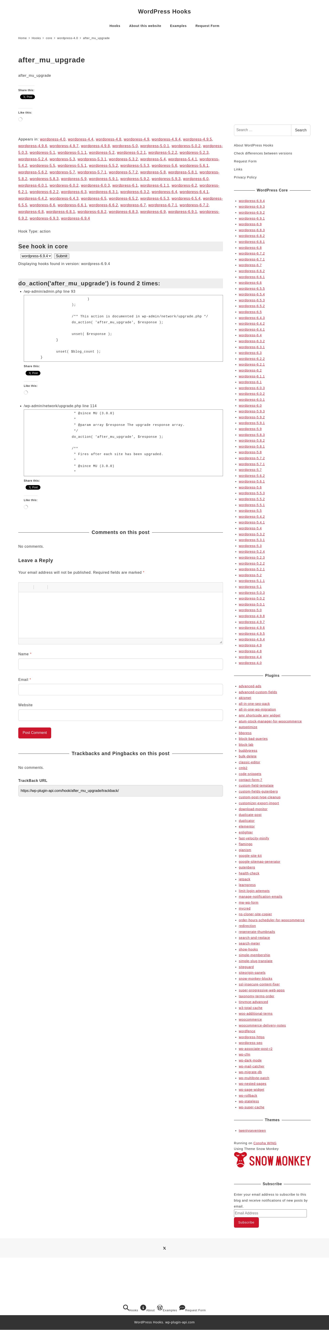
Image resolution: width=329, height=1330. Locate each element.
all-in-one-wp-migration (257, 709)
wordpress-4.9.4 (166, 139)
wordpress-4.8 (109, 139)
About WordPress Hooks (253, 145)
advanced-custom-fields (258, 692)
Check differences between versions (263, 153)
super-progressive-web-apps (262, 990)
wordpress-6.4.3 (64, 198)
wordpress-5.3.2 (123, 159)
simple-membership (254, 955)
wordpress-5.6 (164, 165)
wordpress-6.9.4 (75, 218)
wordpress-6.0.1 (32, 185)
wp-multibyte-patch (254, 1078)
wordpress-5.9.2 (134, 179)
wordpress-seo (251, 1043)
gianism (245, 850)
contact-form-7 (250, 780)
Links (238, 169)
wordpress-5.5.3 (134, 165)
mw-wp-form (248, 902)
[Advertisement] (272, 86)
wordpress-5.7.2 (123, 172)
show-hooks (248, 949)
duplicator (247, 821)
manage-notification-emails (260, 896)
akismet (245, 698)
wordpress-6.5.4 (186, 198)
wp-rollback (248, 1095)
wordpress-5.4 (153, 159)
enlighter (246, 832)
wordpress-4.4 (80, 139)
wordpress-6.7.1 (162, 205)
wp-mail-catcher (251, 1066)
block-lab (246, 744)
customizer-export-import (259, 803)
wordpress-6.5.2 (123, 198)
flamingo (245, 844)
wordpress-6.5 (93, 198)
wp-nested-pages (252, 1084)
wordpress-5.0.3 (252, 593)
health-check (249, 873)
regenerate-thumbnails (257, 932)
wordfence (247, 1031)
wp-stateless (249, 1101)
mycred (244, 908)
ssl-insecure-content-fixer (259, 984)
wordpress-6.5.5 (252, 288)
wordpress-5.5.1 (72, 165)
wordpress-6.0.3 (95, 185)
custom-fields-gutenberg (258, 791)
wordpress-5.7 (62, 172)
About (147, 1308)
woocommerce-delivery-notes (262, 1025)
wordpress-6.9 (153, 212)
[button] (23, 587)
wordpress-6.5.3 (154, 198)
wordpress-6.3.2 (134, 192)
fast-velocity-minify (254, 838)
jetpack (244, 879)
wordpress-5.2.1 (131, 152)
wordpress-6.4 (164, 192)
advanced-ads (250, 686)
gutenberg (247, 867)
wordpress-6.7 (133, 205)
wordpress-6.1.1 (154, 185)
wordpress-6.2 (184, 185)
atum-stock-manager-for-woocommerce (270, 721)
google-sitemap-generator (259, 861)
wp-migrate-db (250, 1072)
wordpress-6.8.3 (123, 212)
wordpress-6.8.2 (92, 212)
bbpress (245, 733)
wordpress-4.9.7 (64, 146)
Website (25, 705)
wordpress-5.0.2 (186, 146)
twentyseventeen (252, 1130)
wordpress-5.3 (62, 159)
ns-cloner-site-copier (255, 914)
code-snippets (250, 774)
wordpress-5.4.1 (182, 159)
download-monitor (253, 809)
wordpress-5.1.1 (72, 152)
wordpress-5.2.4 (32, 159)
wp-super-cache (251, 1107)
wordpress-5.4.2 (252, 516)
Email (24, 680)
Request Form (245, 161)
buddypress (248, 750)
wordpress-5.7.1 (92, 172)
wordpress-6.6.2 (103, 205)
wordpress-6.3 (74, 192)
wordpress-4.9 (136, 139)
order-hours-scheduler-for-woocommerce (272, 920)
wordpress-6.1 (125, 185)
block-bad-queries (253, 739)
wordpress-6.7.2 (194, 205)
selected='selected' (36, 256)
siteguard (246, 967)
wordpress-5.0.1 (154, 146)
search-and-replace (254, 938)
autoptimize (248, 727)
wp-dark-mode (250, 1060)
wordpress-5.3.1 (92, 159)
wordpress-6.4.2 (32, 198)
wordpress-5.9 (74, 179)
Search (301, 130)
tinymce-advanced (253, 1002)
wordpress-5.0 (125, 146)
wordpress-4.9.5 (197, 139)
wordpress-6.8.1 (60, 212)
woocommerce (250, 1019)
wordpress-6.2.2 (44, 192)
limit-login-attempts (254, 891)
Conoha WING (264, 1143)
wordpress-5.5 (42, 165)
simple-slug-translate (256, 961)
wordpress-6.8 (31, 212)
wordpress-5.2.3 (194, 152)
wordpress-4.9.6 (32, 146)
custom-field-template (256, 785)
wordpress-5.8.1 (182, 172)
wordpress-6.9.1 (182, 212)
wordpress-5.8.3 (44, 179)
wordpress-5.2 (102, 152)
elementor (247, 826)
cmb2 (243, 768)
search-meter (249, 943)
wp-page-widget (251, 1089)
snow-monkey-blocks (255, 978)
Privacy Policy (245, 177)
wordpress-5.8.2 (252, 440)
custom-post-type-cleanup (260, 797)
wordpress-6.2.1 (252, 364)
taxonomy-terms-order (256, 996)
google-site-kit (250, 855)
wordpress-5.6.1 (194, 165)
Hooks (130, 1308)
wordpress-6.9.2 (252, 212)
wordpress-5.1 (42, 152)
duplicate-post (250, 815)
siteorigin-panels (252, 972)
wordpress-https (252, 1037)
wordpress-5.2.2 (162, 152)
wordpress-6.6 (42, 205)
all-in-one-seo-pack (254, 704)
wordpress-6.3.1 (103, 192)
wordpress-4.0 (53, 139)
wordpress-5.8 (153, 172)
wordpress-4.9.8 (95, 146)
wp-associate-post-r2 (256, 1049)
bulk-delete (248, 756)
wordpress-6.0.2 (64, 185)
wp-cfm (244, 1054)
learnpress (247, 885)
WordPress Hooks (164, 11)
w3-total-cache (251, 1008)
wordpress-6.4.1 (194, 192)
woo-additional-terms (256, 1013)
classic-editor (249, 762)
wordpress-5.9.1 (103, 179)
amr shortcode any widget (259, 715)
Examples (167, 1308)
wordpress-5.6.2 (32, 172)
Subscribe (246, 1222)
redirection (247, 926)
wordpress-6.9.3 (44, 218)
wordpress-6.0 (196, 179)
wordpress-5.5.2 (103, 165)
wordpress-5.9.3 (166, 179)
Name (25, 654)
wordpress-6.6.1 (72, 205)
